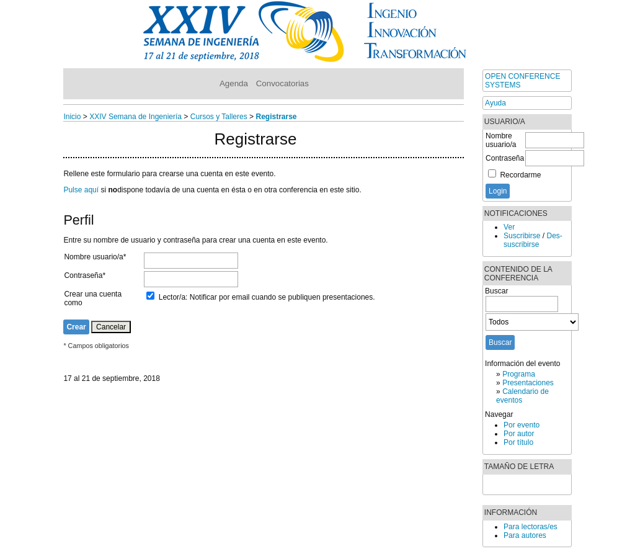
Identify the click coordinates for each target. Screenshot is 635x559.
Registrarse (275, 116)
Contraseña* (84, 275)
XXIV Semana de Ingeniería (135, 116)
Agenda (234, 83)
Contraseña (505, 158)
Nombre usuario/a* (95, 257)
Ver (509, 227)
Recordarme (520, 175)
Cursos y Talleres (218, 116)
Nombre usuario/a (501, 140)
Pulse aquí (81, 190)
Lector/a (172, 297)
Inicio (72, 116)
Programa (518, 374)
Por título (518, 442)
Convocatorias (282, 83)
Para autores (525, 535)
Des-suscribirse (533, 240)
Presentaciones (528, 382)
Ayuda (495, 103)
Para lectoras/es (530, 526)
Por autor (519, 433)
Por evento (522, 425)
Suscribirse (522, 235)
